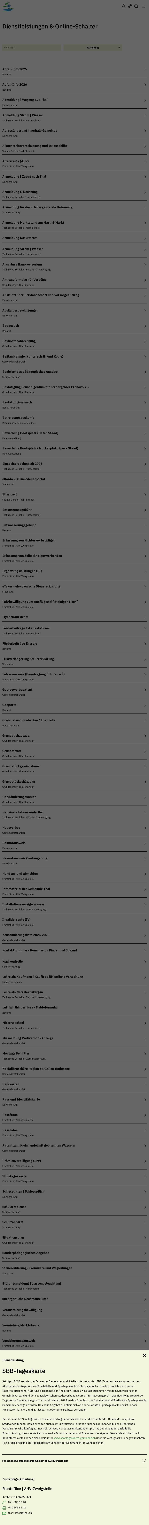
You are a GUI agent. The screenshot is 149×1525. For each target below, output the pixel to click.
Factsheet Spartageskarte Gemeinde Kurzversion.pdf (35, 1460)
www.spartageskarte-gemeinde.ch (75, 1438)
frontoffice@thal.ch (20, 1513)
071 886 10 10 (17, 1502)
